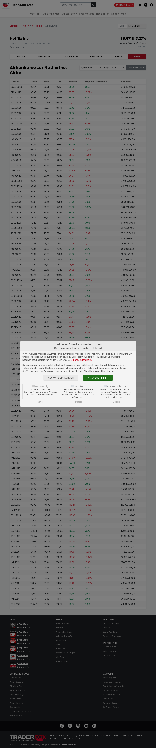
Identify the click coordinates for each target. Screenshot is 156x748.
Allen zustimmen (98, 378)
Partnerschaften (117, 386)
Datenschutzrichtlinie (82, 359)
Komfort (79, 386)
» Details (40, 401)
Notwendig (41, 386)
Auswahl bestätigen (61, 378)
